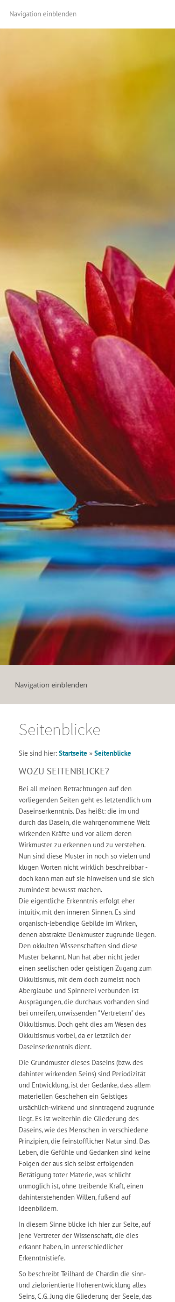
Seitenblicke (112, 753)
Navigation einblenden (43, 13)
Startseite (73, 753)
